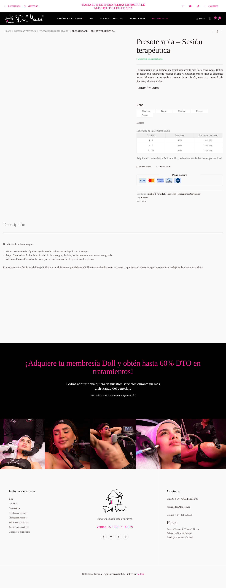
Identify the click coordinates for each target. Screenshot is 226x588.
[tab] (16, 227)
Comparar (164, 167)
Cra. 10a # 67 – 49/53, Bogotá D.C (182, 499)
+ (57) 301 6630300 (183, 515)
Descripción (14, 224)
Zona (140, 105)
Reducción (171, 194)
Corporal (145, 198)
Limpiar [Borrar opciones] (140, 122)
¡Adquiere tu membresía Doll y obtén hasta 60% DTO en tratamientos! (113, 367)
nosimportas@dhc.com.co (178, 507)
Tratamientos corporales (54, 31)
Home (8, 31)
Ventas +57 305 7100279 (114, 527)
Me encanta (145, 167)
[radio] (146, 111)
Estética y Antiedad (25, 31)
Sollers (140, 574)
